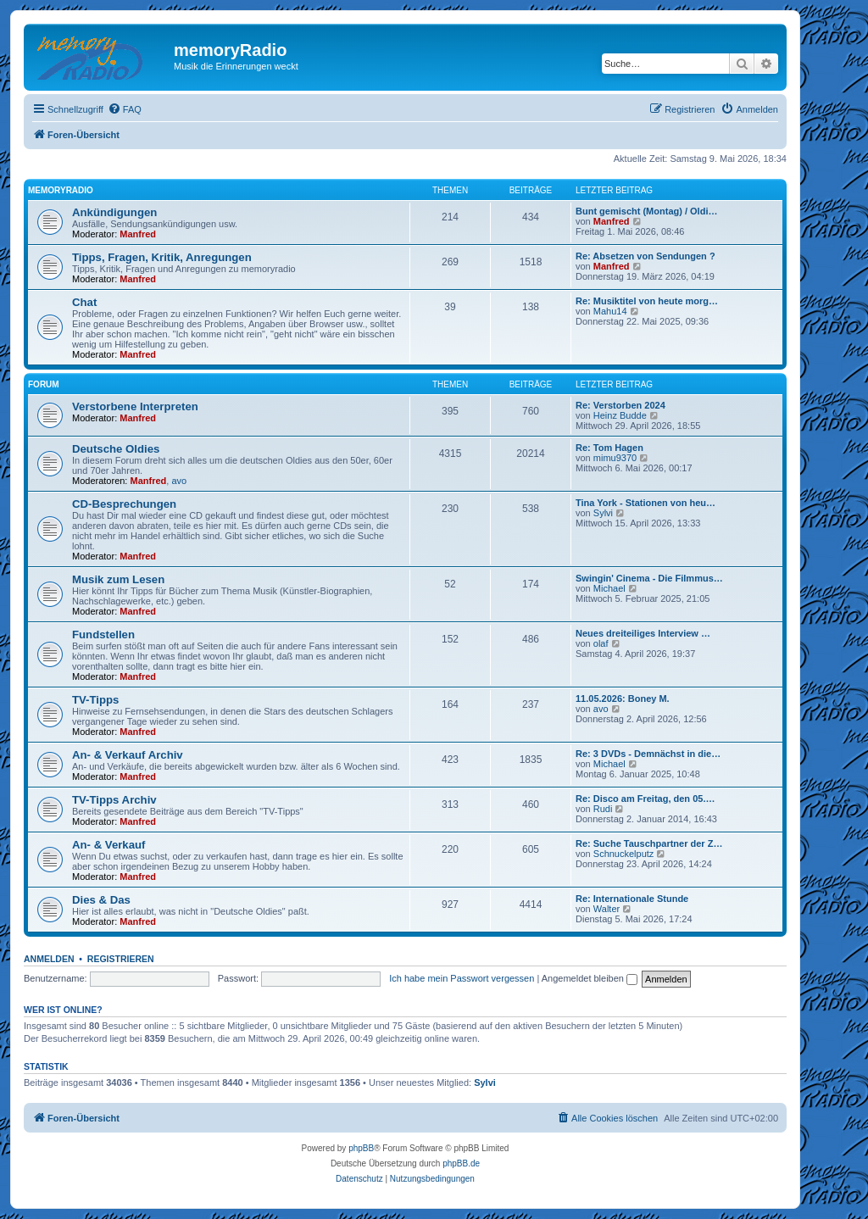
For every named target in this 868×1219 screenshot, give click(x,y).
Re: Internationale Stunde (632, 898)
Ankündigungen (114, 212)
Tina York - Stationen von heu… (645, 503)
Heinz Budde (620, 415)
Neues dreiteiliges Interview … (643, 633)
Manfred (138, 234)
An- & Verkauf (108, 844)
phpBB (361, 1148)
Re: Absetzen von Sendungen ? (645, 256)
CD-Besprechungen (124, 504)
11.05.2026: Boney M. (623, 698)
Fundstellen (103, 634)
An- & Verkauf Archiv (127, 755)
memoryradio (60, 190)
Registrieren (120, 959)
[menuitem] (125, 109)
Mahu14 (610, 311)
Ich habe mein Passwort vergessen (461, 978)
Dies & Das (101, 899)
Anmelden (49, 959)
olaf (601, 643)
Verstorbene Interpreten (135, 406)
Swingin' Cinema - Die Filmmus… (649, 578)
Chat (84, 302)
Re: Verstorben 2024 (620, 405)
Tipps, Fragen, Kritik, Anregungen (162, 257)
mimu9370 (615, 458)
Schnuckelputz (623, 854)
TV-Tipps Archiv (114, 799)
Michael (609, 588)
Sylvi (603, 513)
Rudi (603, 809)
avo (178, 481)
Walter (606, 909)
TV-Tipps (95, 699)
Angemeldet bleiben (589, 978)
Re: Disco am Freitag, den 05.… (645, 798)
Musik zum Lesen (118, 579)
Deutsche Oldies (115, 449)
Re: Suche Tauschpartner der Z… (649, 843)
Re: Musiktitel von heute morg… (647, 301)
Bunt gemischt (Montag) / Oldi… (646, 211)
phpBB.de (461, 1163)
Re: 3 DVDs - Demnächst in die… (648, 754)
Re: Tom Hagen (609, 448)
